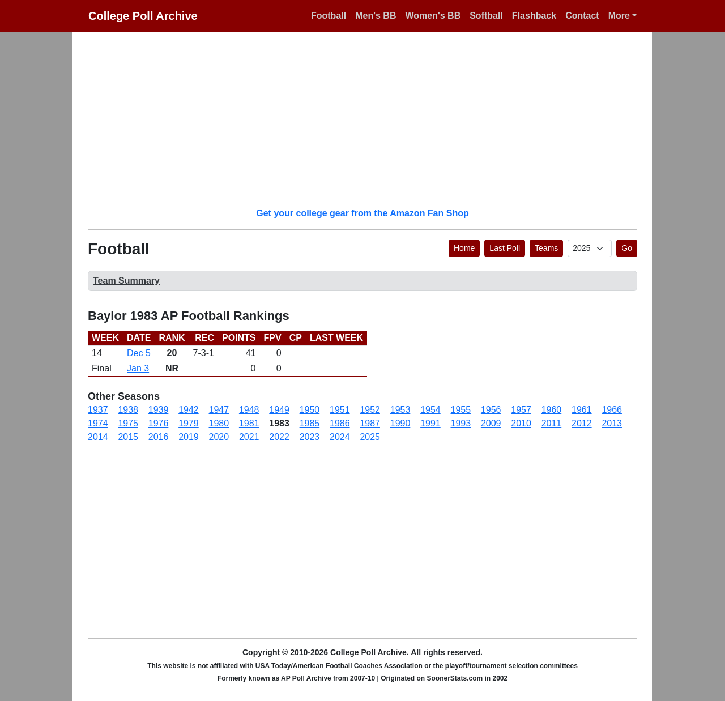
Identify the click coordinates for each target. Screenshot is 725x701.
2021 (249, 437)
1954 (430, 409)
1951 (340, 409)
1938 (128, 409)
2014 (98, 437)
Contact (582, 15)
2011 (551, 423)
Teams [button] (546, 248)
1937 (98, 409)
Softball (486, 15)
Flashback (534, 15)
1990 (400, 423)
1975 (128, 423)
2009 (491, 423)
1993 (461, 423)
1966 (612, 409)
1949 (279, 409)
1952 (370, 409)
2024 (340, 437)
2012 (582, 423)
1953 (400, 409)
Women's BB (432, 15)
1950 (310, 409)
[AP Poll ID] (590, 248)
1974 (98, 423)
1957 (521, 409)
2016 (158, 437)
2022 (279, 437)
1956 (491, 409)
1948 (249, 409)
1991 (430, 423)
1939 (158, 409)
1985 (310, 423)
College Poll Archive (143, 16)
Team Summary (126, 280)
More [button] (619, 15)
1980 (219, 423)
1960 (551, 409)
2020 (219, 437)
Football (328, 15)
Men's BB (375, 15)
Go (626, 248)
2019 (188, 437)
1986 (340, 423)
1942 (188, 409)
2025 (370, 437)
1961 (582, 409)
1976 (158, 423)
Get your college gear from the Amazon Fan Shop (362, 213)
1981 (249, 423)
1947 (219, 409)
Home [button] (464, 248)
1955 (461, 409)
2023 (310, 437)
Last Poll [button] (504, 248)
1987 (370, 423)
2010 (521, 423)
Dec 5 (139, 353)
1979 (188, 423)
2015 (128, 437)
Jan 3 (138, 368)
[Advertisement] (369, 119)
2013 (612, 423)
